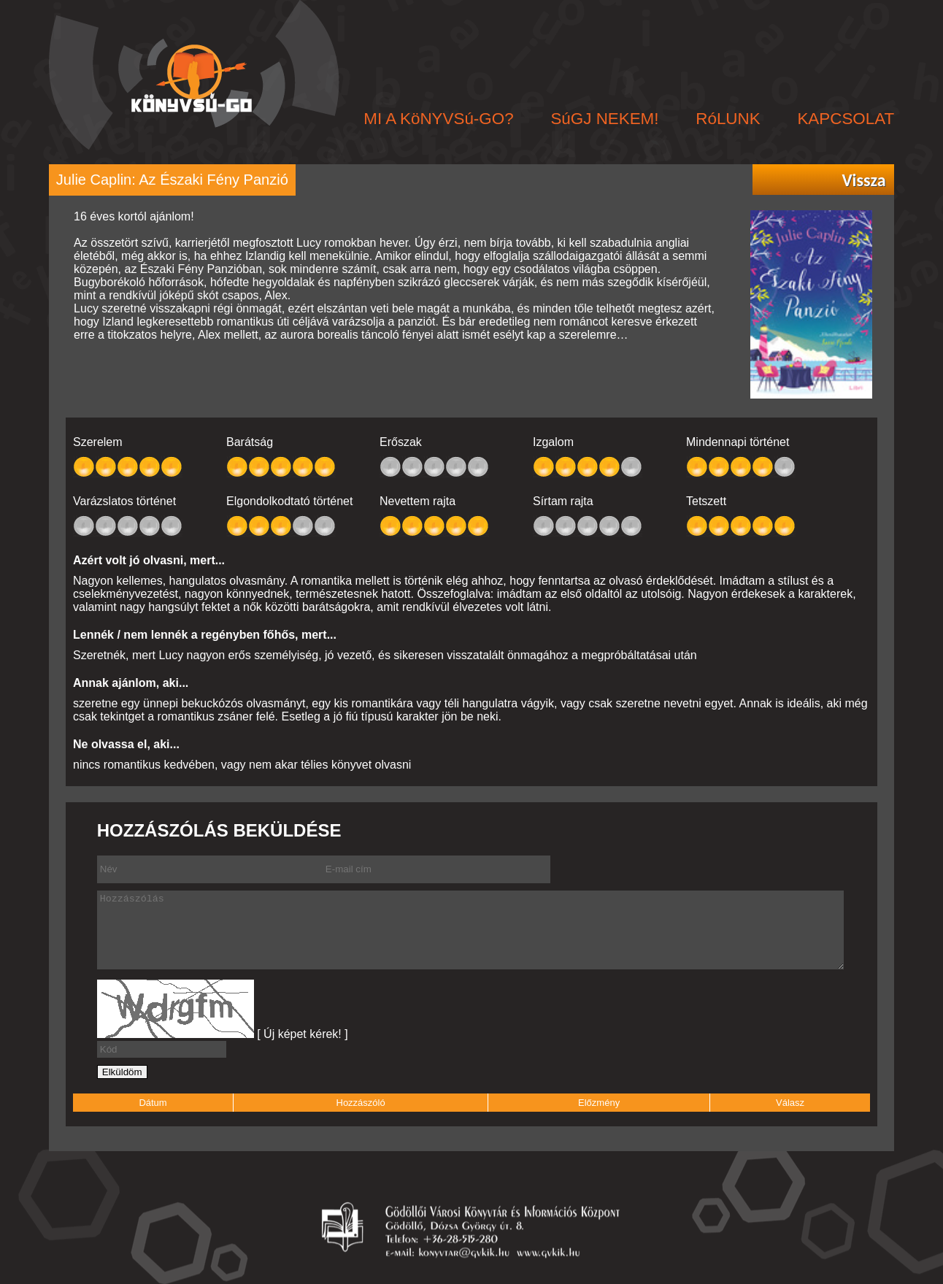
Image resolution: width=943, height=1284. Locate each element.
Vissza (863, 180)
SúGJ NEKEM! (604, 118)
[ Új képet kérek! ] (302, 1034)
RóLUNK (728, 118)
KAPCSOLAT (845, 118)
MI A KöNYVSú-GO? (438, 118)
